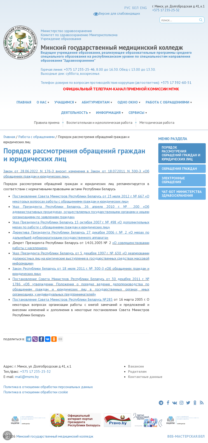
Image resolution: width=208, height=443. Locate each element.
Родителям (137, 371)
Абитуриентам (96, 102)
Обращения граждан (179, 168)
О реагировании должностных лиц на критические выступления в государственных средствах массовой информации (80, 258)
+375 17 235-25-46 (79, 69)
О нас (42, 102)
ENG (143, 7)
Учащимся (64, 102)
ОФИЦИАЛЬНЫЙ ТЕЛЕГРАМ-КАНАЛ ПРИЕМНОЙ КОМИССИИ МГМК (121, 88)
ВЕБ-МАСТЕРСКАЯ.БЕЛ (186, 436)
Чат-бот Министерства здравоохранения (182, 194)
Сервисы (136, 112)
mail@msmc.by (27, 376)
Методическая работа (156, 122)
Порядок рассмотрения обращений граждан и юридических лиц (181, 153)
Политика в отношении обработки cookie (35, 392)
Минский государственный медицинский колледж (54, 436)
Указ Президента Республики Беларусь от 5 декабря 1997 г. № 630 (67, 253)
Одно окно (127, 102)
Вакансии (136, 366)
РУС (127, 7)
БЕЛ (135, 7)
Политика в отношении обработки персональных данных (48, 386)
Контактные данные (145, 376)
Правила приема (46, 122)
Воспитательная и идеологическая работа (99, 122)
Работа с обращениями (167, 102)
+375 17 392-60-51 (176, 82)
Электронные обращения (173, 180)
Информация (108, 112)
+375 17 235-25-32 (166, 10)
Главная (23, 102)
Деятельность (74, 112)
